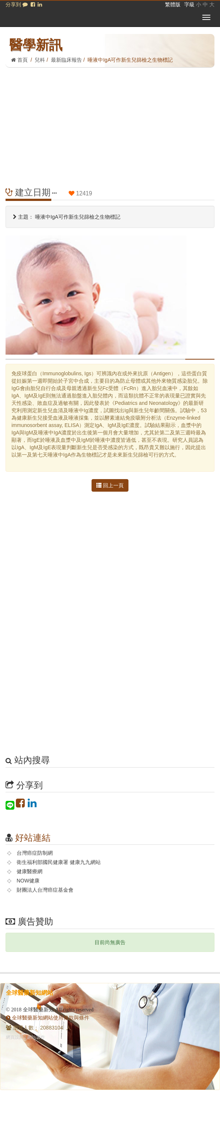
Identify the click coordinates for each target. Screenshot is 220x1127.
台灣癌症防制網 (35, 853)
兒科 (40, 60)
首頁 (19, 60)
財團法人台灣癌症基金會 (45, 890)
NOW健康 (28, 881)
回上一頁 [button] (110, 485)
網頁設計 (15, 1037)
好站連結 (33, 838)
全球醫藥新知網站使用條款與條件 (47, 1018)
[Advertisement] (110, 123)
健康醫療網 (29, 871)
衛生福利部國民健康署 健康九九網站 (59, 862)
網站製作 (36, 1037)
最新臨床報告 (66, 60)
